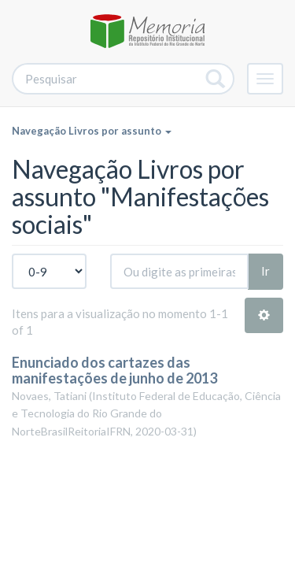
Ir (265, 271)
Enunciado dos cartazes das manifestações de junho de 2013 (114, 370)
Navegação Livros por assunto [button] (91, 130)
